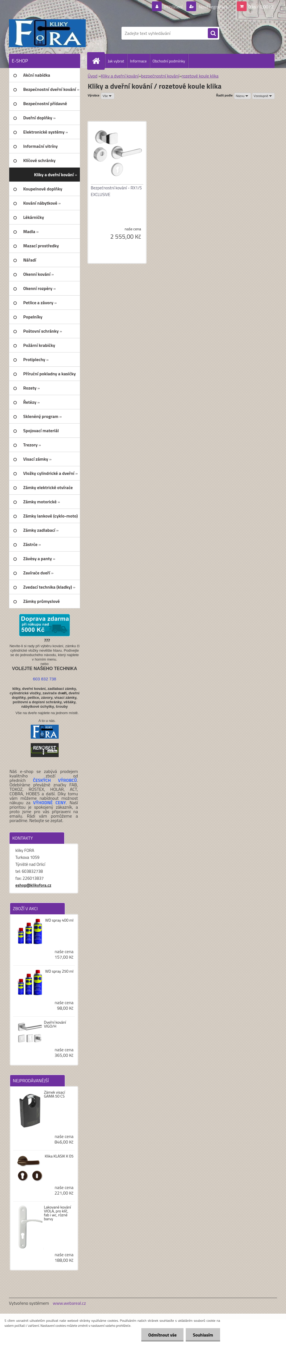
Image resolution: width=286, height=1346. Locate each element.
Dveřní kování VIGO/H (55, 1024)
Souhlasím (203, 1334)
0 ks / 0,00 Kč (261, 6)
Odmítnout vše (162, 1334)
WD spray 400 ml (59, 920)
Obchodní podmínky (168, 61)
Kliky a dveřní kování (120, 76)
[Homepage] (98, 61)
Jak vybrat (116, 61)
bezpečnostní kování (160, 76)
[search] (213, 33)
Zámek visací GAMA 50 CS (54, 1094)
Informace (138, 61)
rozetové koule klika (200, 76)
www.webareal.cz (69, 1303)
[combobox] (242, 96)
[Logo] (47, 33)
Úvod (92, 76)
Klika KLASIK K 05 (59, 1156)
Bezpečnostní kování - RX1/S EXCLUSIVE (116, 191)
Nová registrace (213, 6)
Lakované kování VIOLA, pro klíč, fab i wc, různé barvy (57, 1213)
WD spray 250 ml (59, 971)
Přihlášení (173, 6)
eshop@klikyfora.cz (33, 885)
